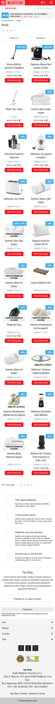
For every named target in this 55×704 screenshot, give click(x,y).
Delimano (33, 693)
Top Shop (14, 693)
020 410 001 (11, 8)
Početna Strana (7, 20)
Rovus (42, 693)
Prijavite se (27, 609)
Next (14, 31)
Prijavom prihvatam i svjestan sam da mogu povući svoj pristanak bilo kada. (24, 614)
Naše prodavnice (46, 8)
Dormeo (23, 693)
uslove (18, 614)
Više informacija (14, 80)
